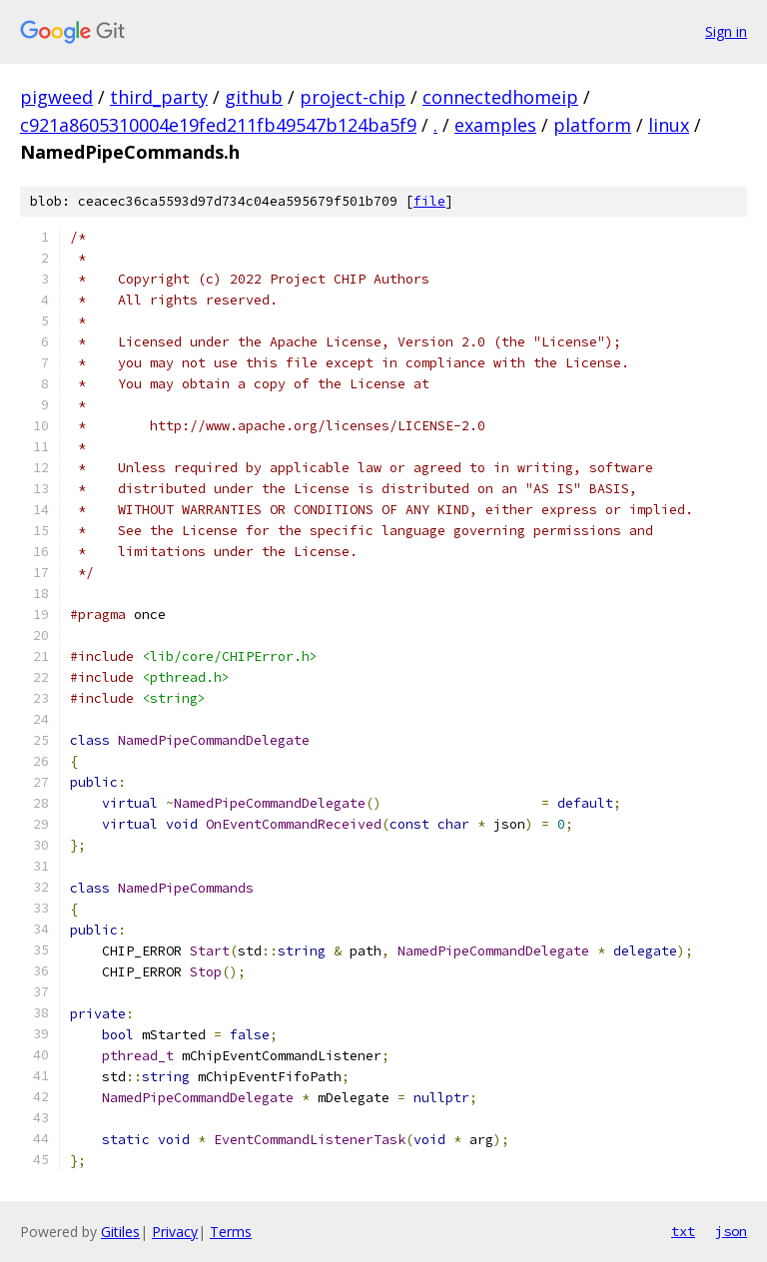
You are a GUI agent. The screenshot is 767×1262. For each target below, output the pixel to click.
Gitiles (120, 1231)
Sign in (726, 31)
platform (592, 125)
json (731, 1231)
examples (495, 125)
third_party (159, 97)
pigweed (56, 97)
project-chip (352, 97)
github (254, 97)
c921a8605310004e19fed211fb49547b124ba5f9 (218, 125)
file (429, 201)
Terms (231, 1231)
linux (668, 125)
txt (683, 1231)
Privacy (175, 1231)
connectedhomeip (500, 97)
